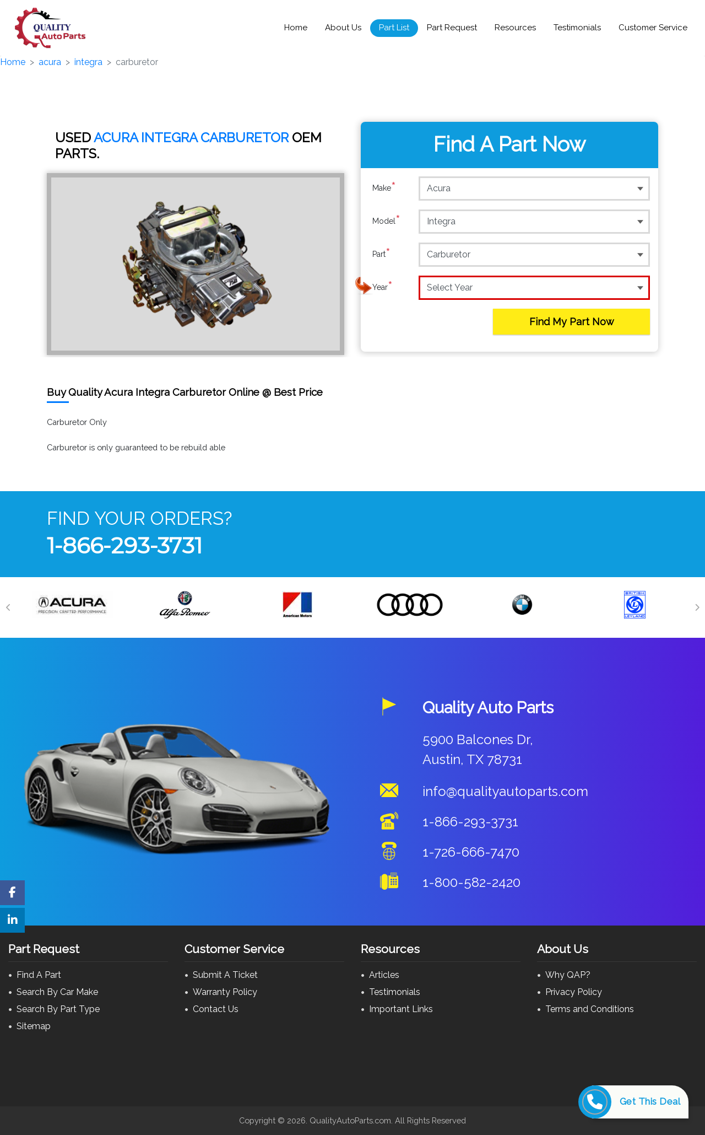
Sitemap (34, 1026)
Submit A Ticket (225, 975)
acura (50, 62)
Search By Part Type (58, 1009)
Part (381, 254)
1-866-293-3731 (124, 545)
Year (382, 287)
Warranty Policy (225, 992)
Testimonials (577, 28)
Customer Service (653, 28)
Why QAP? (567, 975)
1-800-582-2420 (471, 882)
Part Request (452, 28)
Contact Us (215, 1009)
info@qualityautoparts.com (505, 791)
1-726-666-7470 (470, 852)
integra (88, 62)
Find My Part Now (571, 321)
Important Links (401, 1009)
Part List (394, 28)
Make (384, 188)
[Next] (696, 607)
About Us (343, 28)
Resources (515, 28)
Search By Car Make (57, 992)
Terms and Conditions (589, 1009)
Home (295, 28)
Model (386, 221)
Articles (384, 975)
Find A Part (39, 975)
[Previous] (8, 607)
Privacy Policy (573, 992)
